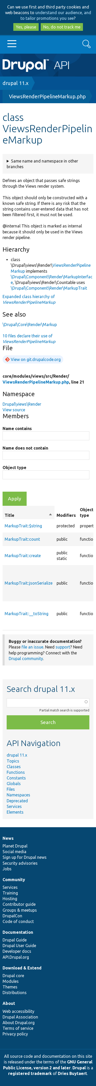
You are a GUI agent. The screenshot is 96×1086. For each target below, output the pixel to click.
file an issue (32, 647)
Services (14, 806)
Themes (10, 987)
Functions (16, 772)
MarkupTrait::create (23, 555)
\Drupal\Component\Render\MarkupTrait (49, 288)
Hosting (10, 898)
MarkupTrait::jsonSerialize (28, 583)
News (8, 838)
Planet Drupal (15, 846)
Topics (13, 761)
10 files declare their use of (29, 339)
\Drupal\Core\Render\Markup (30, 324)
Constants (16, 778)
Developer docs (17, 951)
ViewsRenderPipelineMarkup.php (47, 96)
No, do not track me (61, 27)
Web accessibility (18, 1011)
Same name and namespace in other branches (42, 164)
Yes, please (26, 27)
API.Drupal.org (16, 957)
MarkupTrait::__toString (26, 613)
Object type (14, 467)
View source (14, 409)
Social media (14, 851)
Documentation (18, 932)
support (63, 647)
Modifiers (66, 515)
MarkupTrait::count (22, 539)
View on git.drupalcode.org (36, 359)
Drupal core (13, 975)
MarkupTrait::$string (23, 525)
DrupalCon (12, 915)
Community (14, 879)
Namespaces (18, 795)
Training (10, 893)
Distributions (15, 992)
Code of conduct (18, 921)
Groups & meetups (20, 910)
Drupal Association (20, 1017)
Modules (11, 981)
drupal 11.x (15, 83)
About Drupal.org (19, 1022)
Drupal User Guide (19, 945)
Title (28, 515)
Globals (14, 783)
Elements (15, 812)
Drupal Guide (15, 940)
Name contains (17, 428)
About (9, 1003)
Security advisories (20, 863)
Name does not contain (25, 448)
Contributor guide (19, 904)
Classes (14, 766)
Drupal (79, 1067)
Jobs (7, 868)
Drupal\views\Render (22, 404)
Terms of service (18, 1028)
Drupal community (26, 658)
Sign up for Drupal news (25, 857)
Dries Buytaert (72, 1073)
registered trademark (30, 1073)
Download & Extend (22, 968)
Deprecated (17, 800)
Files (11, 789)
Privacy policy (15, 1034)
